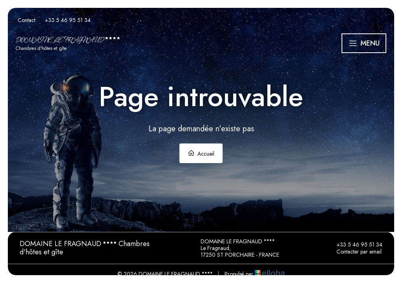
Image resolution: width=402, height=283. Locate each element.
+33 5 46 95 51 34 (354, 244)
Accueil (201, 153)
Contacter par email (354, 251)
